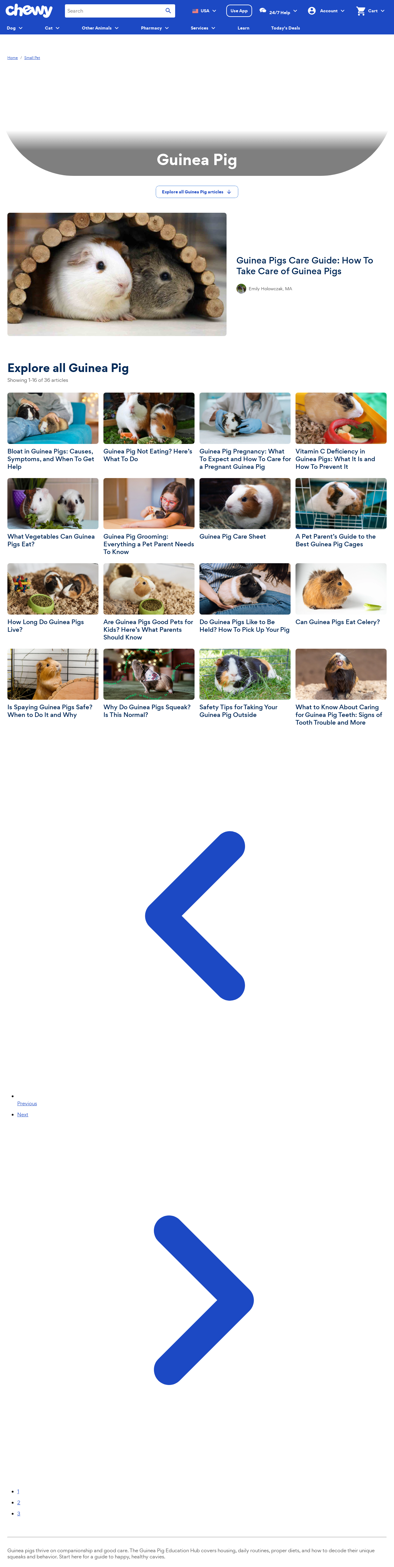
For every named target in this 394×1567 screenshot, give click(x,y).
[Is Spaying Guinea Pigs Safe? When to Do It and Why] (52, 684)
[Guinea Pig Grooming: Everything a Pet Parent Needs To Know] (149, 517)
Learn (243, 28)
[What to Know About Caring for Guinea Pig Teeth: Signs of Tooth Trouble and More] (341, 688)
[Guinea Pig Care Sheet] (245, 509)
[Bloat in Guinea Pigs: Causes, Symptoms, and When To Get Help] (52, 432)
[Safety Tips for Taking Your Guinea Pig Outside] (245, 684)
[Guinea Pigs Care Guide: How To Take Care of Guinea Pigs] (197, 274)
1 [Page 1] (18, 1491)
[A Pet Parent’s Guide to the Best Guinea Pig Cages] (341, 513)
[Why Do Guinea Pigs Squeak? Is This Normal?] (149, 684)
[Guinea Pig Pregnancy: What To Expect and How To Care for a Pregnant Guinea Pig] (245, 432)
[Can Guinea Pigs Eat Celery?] (341, 594)
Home (12, 58)
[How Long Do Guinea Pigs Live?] (52, 598)
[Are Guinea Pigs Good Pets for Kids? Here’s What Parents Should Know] (149, 602)
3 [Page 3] (18, 1513)
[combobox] (120, 11)
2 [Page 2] (18, 1502)
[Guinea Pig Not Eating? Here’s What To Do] (149, 428)
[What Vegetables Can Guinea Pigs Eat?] (52, 513)
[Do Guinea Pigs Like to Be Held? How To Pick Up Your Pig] (245, 598)
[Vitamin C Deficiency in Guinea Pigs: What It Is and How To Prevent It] (341, 432)
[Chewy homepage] (29, 11)
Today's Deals (285, 28)
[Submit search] (168, 11)
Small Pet (32, 58)
